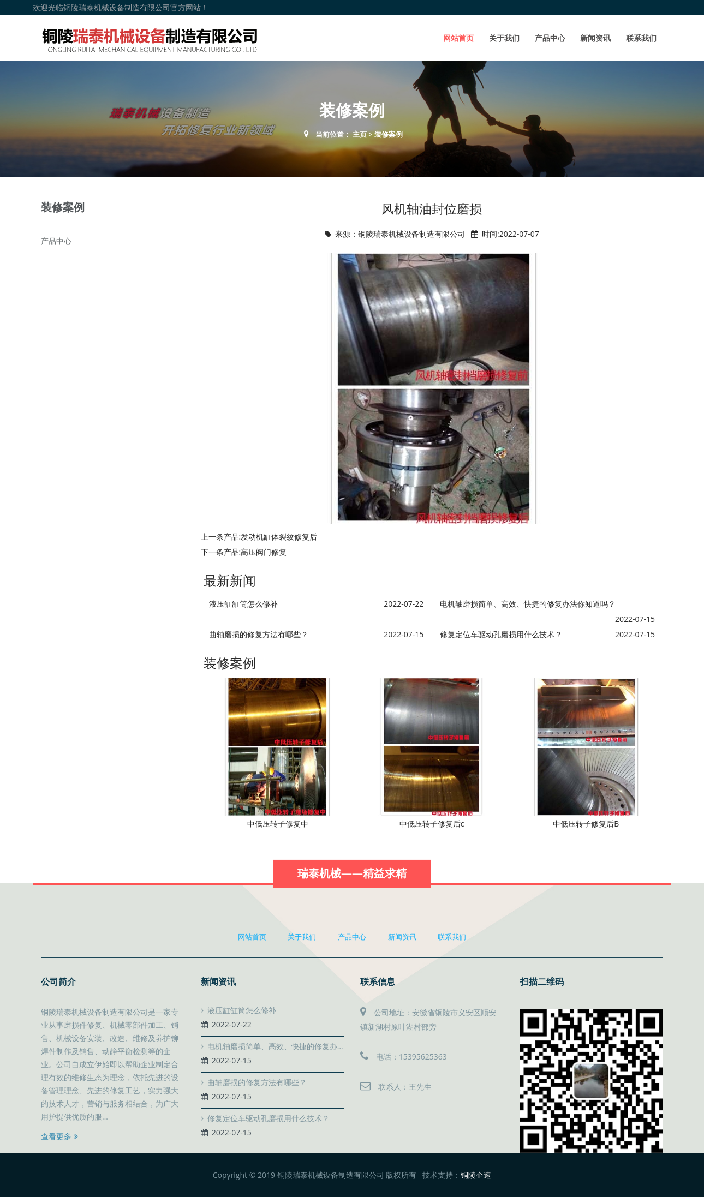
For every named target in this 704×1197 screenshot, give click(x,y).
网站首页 (458, 38)
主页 (360, 134)
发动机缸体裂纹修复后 (279, 536)
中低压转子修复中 (277, 823)
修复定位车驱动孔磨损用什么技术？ (501, 634)
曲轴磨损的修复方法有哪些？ (258, 634)
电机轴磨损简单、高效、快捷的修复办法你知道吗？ (528, 603)
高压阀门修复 (264, 552)
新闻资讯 (595, 38)
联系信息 (377, 981)
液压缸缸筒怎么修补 (243, 603)
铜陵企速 (476, 1175)
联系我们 (641, 38)
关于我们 (504, 38)
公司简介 (58, 981)
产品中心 (550, 38)
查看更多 (59, 1136)
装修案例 (388, 134)
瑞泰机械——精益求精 (352, 884)
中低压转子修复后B (586, 823)
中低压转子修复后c (431, 823)
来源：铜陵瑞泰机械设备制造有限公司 (400, 234)
